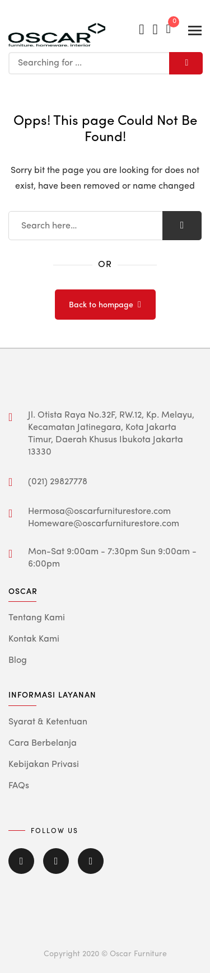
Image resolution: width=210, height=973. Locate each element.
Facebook (21, 861)
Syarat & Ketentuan (47, 722)
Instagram (91, 861)
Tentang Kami (36, 618)
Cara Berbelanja (42, 743)
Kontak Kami (33, 639)
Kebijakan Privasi (43, 764)
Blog (17, 660)
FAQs (18, 786)
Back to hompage (101, 305)
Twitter (56, 861)
